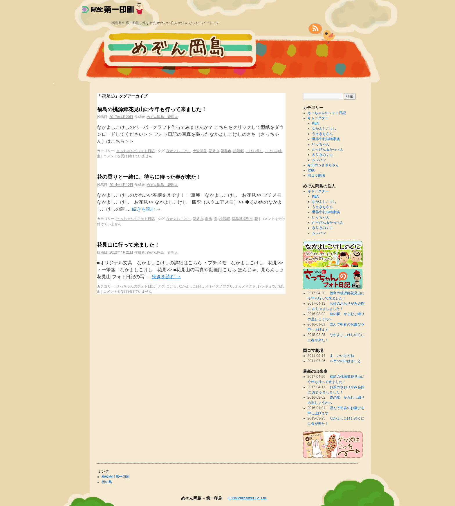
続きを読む (146, 209)
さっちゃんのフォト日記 (135, 151)
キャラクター (318, 118)
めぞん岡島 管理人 (162, 117)
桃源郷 (238, 151)
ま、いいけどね (342, 356)
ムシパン (319, 160)
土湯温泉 (200, 151)
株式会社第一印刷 (115, 477)
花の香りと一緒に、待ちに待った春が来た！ (149, 177)
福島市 (226, 151)
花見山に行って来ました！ (128, 245)
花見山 (214, 151)
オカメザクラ (245, 286)
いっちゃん (320, 144)
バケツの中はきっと (345, 361)
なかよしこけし (178, 151)
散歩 (208, 219)
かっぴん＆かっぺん (327, 149)
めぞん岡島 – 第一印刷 (201, 498)
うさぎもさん (322, 134)
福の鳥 (107, 482)
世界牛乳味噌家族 (326, 139)
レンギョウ (266, 286)
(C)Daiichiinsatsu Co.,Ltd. (247, 498)
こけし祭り (254, 151)
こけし (171, 286)
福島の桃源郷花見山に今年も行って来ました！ (152, 109)
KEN (315, 123)
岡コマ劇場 (316, 176)
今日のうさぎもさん (323, 165)
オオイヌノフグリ (219, 286)
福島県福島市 (242, 219)
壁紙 (311, 170)
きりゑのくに (322, 155)
